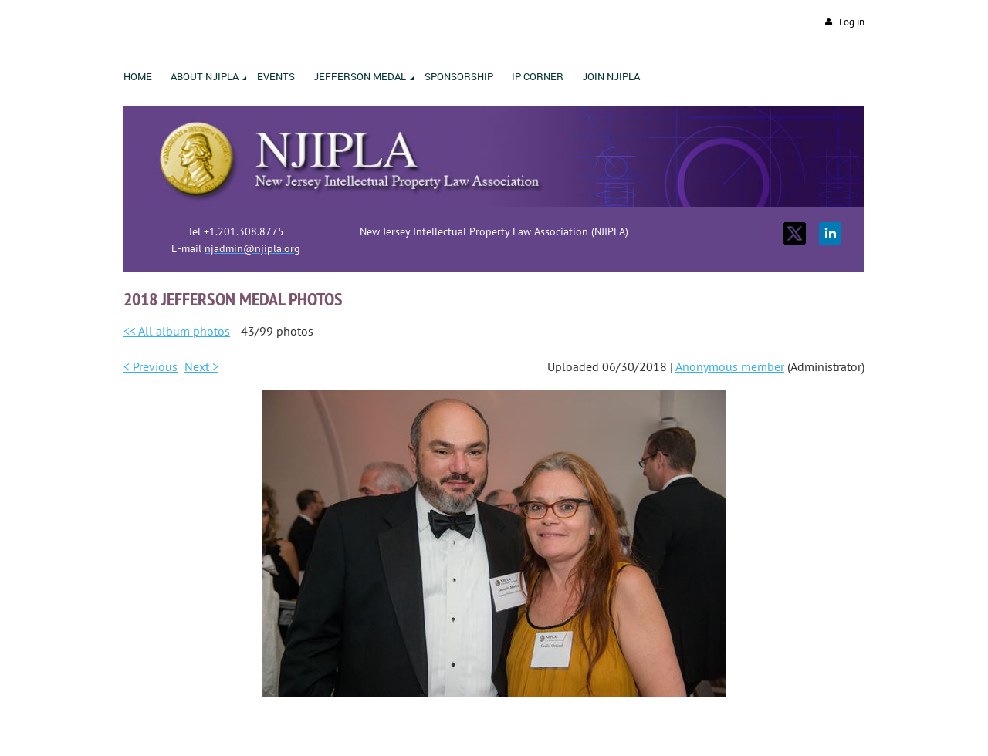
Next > (201, 366)
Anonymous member (729, 366)
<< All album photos (177, 331)
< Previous (151, 366)
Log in (851, 22)
